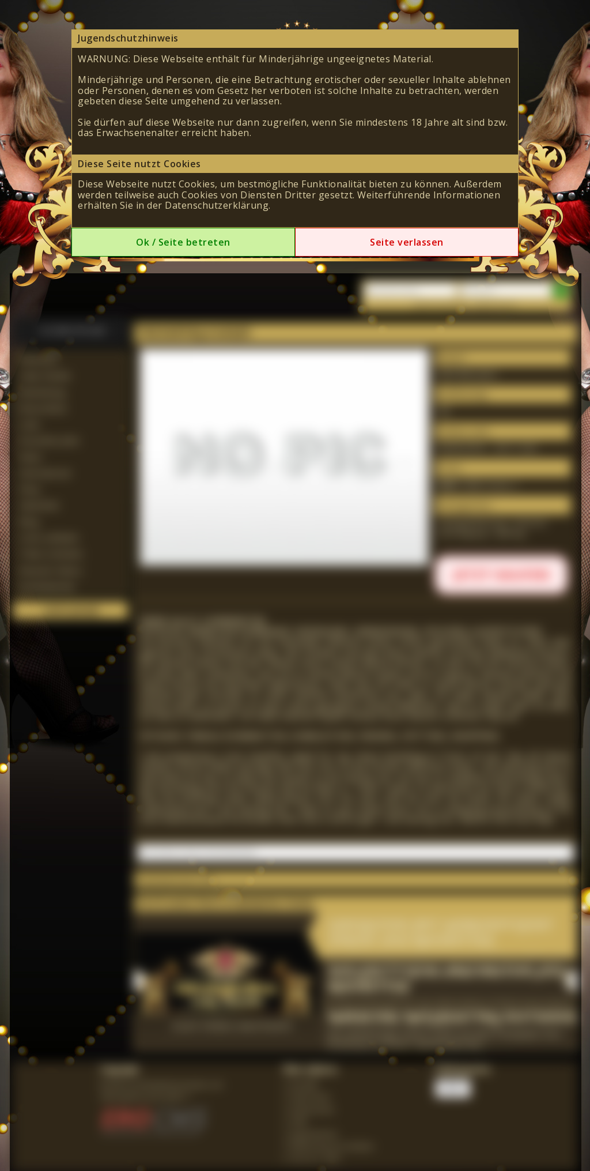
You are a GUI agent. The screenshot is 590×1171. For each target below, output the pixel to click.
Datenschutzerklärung (216, 205)
